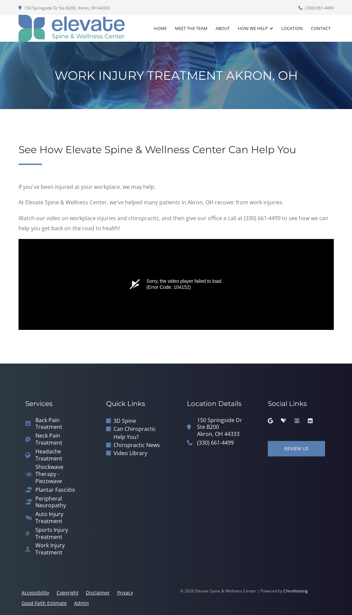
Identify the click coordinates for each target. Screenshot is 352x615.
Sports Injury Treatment (51, 533)
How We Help (253, 28)
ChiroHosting (295, 591)
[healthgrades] (283, 421)
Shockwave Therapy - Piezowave (49, 474)
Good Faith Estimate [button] (44, 603)
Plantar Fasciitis (55, 489)
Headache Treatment (48, 455)
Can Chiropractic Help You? (135, 433)
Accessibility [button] (35, 592)
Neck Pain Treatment (48, 439)
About (223, 28)
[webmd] (297, 421)
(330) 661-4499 (316, 8)
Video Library (130, 453)
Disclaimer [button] (98, 592)
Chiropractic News (137, 445)
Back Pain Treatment (48, 424)
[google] (270, 421)
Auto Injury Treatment (49, 518)
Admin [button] (81, 603)
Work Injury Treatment (50, 549)
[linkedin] (310, 421)
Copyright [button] (67, 592)
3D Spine (125, 420)
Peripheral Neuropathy (50, 502)
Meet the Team (191, 28)
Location (292, 28)
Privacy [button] (125, 592)
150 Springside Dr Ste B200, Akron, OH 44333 (64, 8)
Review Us (296, 448)
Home (160, 28)
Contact (320, 28)
